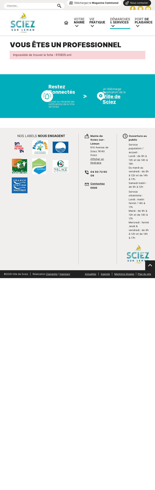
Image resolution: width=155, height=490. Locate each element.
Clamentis (52, 274)
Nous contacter (139, 2)
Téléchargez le (96, 2)
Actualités (90, 274)
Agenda (105, 274)
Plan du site (144, 274)
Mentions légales (124, 274)
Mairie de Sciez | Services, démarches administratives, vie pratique (35, 22)
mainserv (65, 274)
